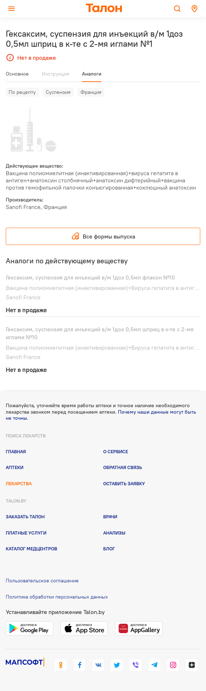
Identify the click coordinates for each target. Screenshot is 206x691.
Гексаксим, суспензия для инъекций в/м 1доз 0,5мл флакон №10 (90, 277)
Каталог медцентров (31, 548)
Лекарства (19, 483)
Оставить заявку (124, 483)
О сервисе (115, 451)
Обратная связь (122, 467)
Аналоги (91, 74)
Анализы (114, 533)
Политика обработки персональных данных (57, 597)
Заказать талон (25, 516)
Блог (109, 548)
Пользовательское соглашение (42, 580)
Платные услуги (26, 533)
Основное (17, 74)
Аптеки (14, 467)
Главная (16, 451)
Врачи (110, 516)
